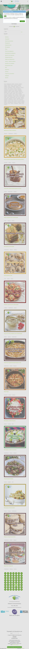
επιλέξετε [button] (10, 17)
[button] (22, 21)
